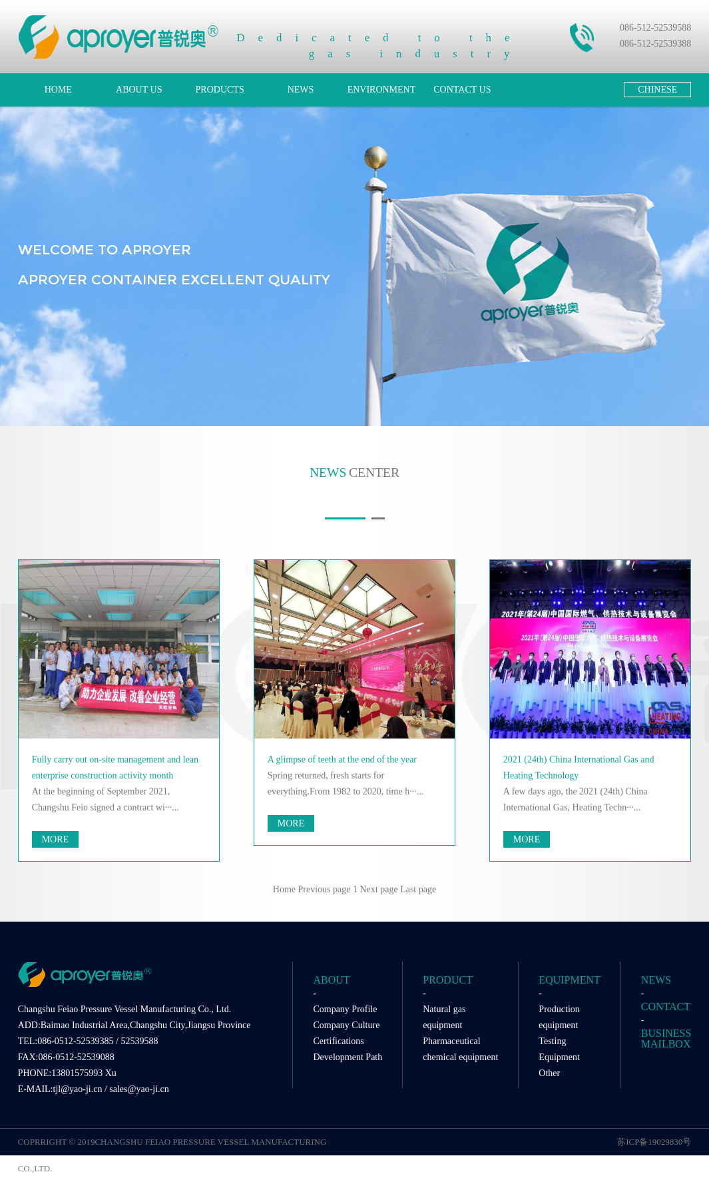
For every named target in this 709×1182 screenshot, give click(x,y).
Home (284, 889)
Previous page (324, 889)
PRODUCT (448, 980)
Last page (418, 889)
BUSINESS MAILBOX (666, 1038)
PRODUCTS (220, 90)
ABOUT (331, 980)
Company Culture (346, 1025)
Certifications (338, 1041)
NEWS (301, 90)
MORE (55, 839)
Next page (378, 889)
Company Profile (345, 1009)
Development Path (347, 1057)
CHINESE (657, 90)
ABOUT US (139, 90)
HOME (58, 90)
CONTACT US (462, 90)
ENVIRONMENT (382, 90)
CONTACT (665, 1006)
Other (549, 1073)
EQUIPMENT (569, 980)
